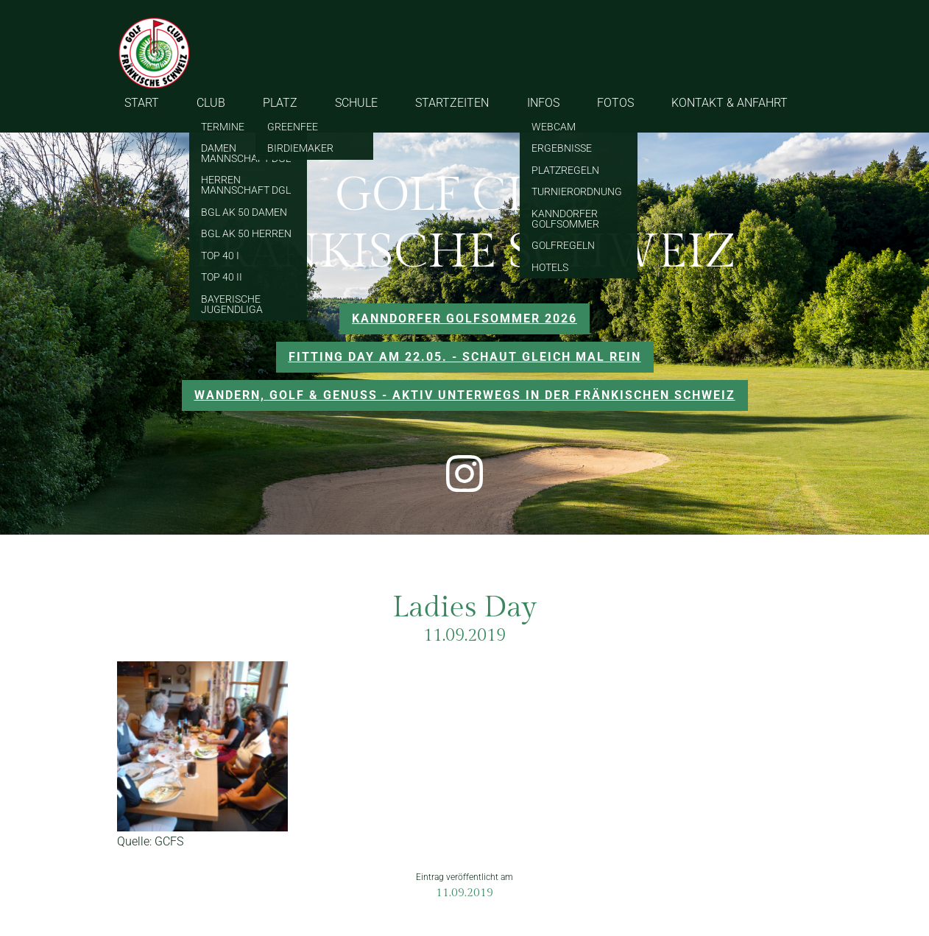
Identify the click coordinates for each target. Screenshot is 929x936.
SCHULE (356, 103)
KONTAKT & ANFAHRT (729, 103)
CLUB (211, 103)
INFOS (543, 103)
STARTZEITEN (452, 103)
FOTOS (615, 103)
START (141, 103)
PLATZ (280, 103)
